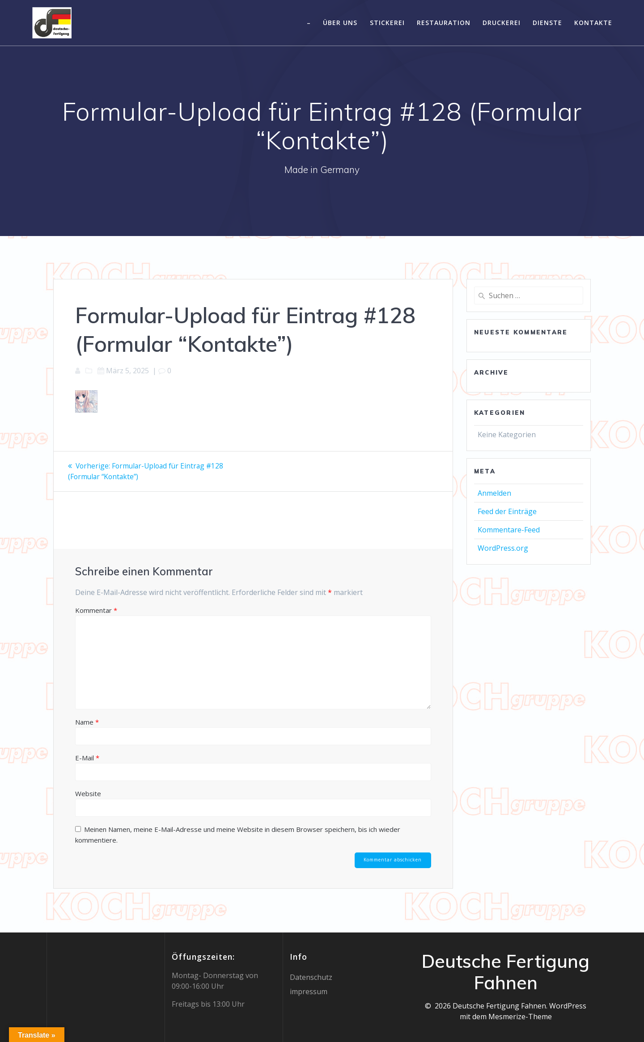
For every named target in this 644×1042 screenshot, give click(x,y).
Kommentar (96, 609)
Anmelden (494, 493)
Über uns (340, 22)
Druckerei (502, 22)
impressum (308, 991)
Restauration (443, 22)
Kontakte (593, 22)
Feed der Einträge (507, 511)
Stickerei (387, 22)
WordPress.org (503, 548)
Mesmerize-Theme (520, 1016)
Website (88, 793)
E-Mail (87, 757)
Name (87, 721)
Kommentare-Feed (509, 530)
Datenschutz (311, 977)
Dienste (547, 22)
